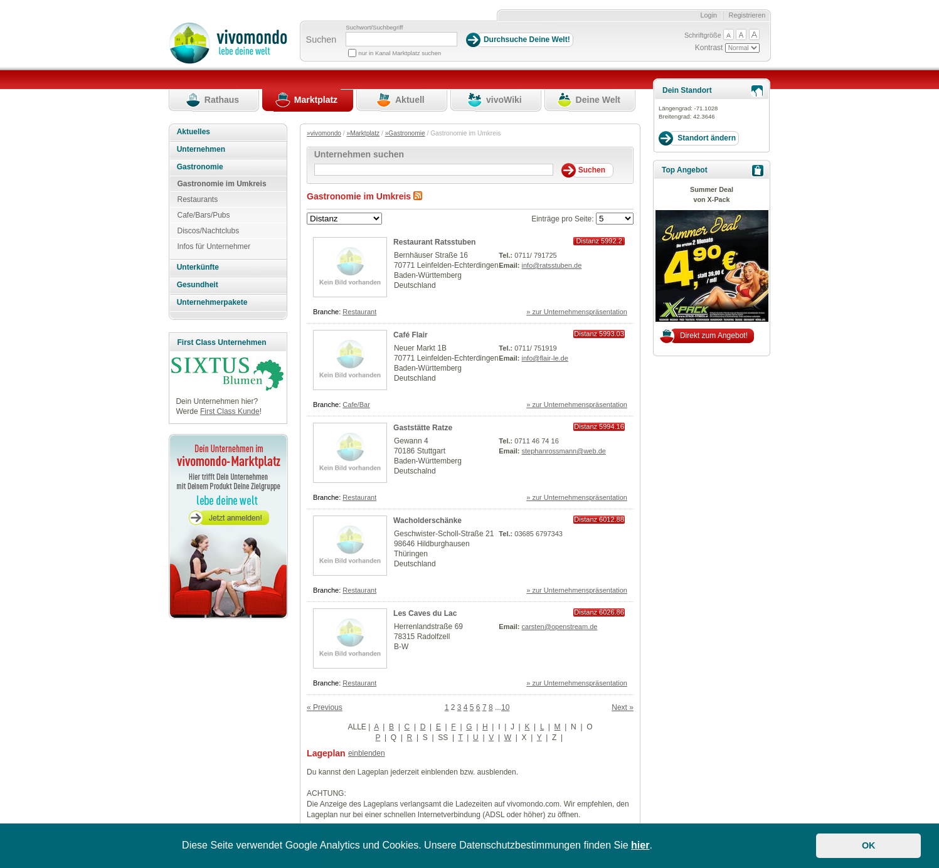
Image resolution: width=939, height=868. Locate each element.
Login (708, 15)
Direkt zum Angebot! (714, 335)
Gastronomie (200, 166)
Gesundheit (197, 284)
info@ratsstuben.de (552, 265)
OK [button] (869, 845)
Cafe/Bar (356, 404)
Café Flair (410, 335)
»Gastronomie (405, 133)
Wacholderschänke (427, 520)
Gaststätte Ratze (422, 427)
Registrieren (747, 15)
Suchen (321, 39)
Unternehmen (201, 149)
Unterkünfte (198, 267)
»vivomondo (324, 133)
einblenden (366, 753)
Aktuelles (193, 131)
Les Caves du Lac (425, 613)
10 (505, 707)
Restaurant (359, 311)
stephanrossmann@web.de (564, 451)
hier (640, 845)
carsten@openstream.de (560, 626)
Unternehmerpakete (212, 302)
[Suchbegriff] (401, 39)
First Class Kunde (230, 411)
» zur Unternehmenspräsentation (576, 311)
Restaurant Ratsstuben (434, 242)
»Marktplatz (363, 133)
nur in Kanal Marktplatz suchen (399, 53)
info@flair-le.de (545, 358)
